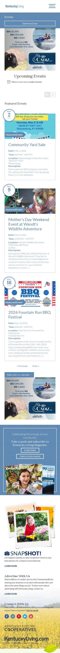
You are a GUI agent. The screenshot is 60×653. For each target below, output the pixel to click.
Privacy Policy (16, 643)
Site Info (27, 643)
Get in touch (32, 610)
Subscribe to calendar (18, 374)
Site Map (35, 643)
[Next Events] (35, 366)
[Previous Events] (22, 366)
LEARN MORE (11, 594)
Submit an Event (30, 23)
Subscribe (30, 450)
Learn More (11, 566)
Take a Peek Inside (30, 456)
